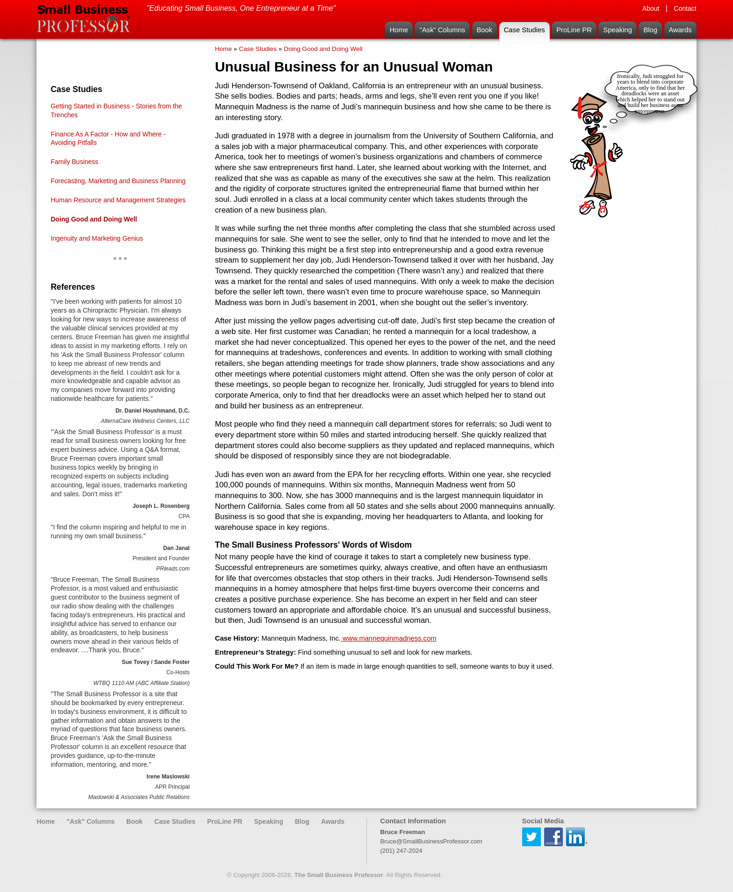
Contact (685, 8)
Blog (650, 30)
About (651, 8)
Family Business (74, 161)
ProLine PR (574, 30)
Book (485, 30)
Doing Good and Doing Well (93, 219)
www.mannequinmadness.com (389, 638)
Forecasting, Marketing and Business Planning (118, 181)
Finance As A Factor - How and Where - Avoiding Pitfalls (107, 138)
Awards (680, 30)
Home (398, 30)
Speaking (617, 30)
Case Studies (524, 30)
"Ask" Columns (442, 30)
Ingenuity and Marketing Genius (96, 238)
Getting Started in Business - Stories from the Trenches (116, 110)
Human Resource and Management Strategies (118, 200)
